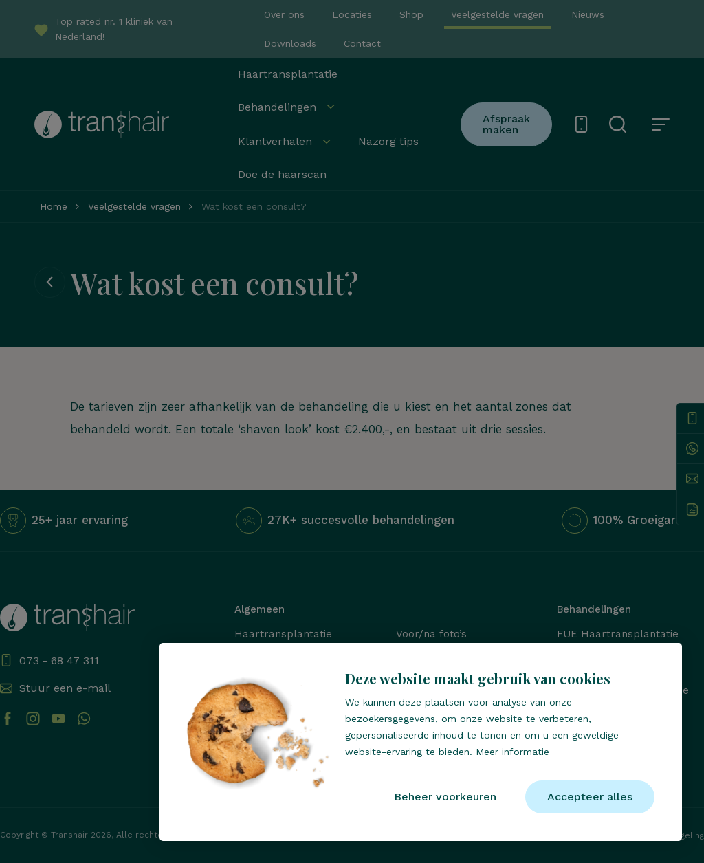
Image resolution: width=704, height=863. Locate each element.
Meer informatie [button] (512, 751)
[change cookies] (445, 796)
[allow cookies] (589, 796)
